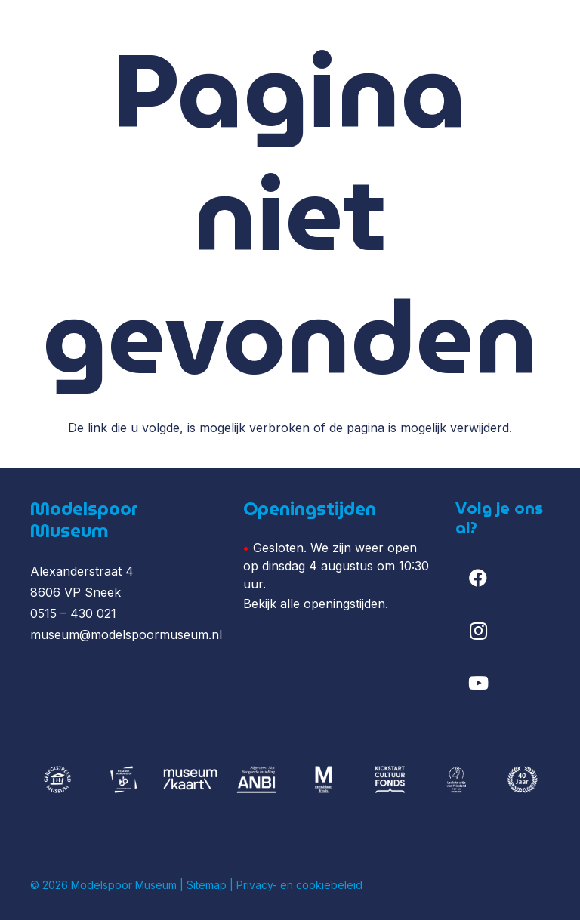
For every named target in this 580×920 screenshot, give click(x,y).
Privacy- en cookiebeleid (299, 884)
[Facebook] (478, 577)
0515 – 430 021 (73, 613)
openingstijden (344, 603)
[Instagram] (478, 630)
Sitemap (207, 884)
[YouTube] (478, 682)
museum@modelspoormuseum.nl (126, 634)
